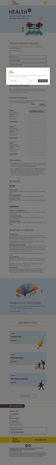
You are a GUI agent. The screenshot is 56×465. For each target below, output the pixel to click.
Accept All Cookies (42, 80)
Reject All (32, 80)
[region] (28, 76)
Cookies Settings (13, 80)
